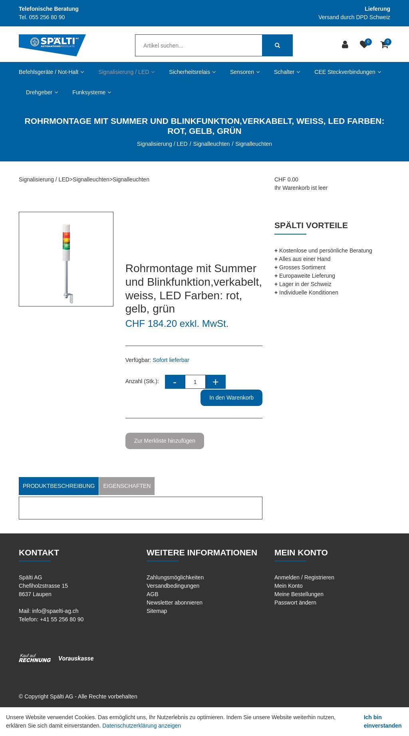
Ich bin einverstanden (383, 721)
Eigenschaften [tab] (127, 486)
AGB (153, 594)
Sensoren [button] (245, 72)
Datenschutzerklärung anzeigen (141, 725)
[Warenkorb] (385, 45)
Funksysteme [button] (91, 92)
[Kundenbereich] (346, 45)
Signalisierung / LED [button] (126, 72)
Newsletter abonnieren (175, 602)
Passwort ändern (295, 602)
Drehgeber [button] (42, 92)
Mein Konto (288, 586)
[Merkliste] (365, 45)
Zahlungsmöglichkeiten (175, 577)
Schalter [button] (287, 72)
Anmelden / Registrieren (304, 577)
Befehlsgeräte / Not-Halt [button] (51, 72)
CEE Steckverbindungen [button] (347, 72)
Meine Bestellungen (299, 594)
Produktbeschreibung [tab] (59, 486)
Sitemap (157, 611)
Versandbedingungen (173, 586)
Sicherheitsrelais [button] (192, 72)
